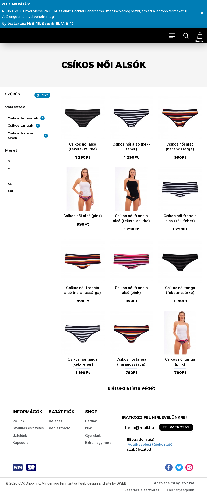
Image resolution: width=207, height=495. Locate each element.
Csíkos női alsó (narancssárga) (180, 147)
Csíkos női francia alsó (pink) (131, 290)
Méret (11, 150)
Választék (15, 107)
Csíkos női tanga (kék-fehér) (83, 362)
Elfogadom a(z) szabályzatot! (147, 444)
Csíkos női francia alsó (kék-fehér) (180, 218)
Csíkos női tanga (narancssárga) (131, 362)
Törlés (44, 95)
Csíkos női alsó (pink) (82, 216)
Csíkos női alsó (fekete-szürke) (82, 147)
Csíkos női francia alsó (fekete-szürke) (131, 218)
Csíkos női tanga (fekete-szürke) (180, 290)
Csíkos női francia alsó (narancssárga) (82, 290)
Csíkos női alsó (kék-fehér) (131, 147)
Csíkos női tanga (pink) (180, 362)
